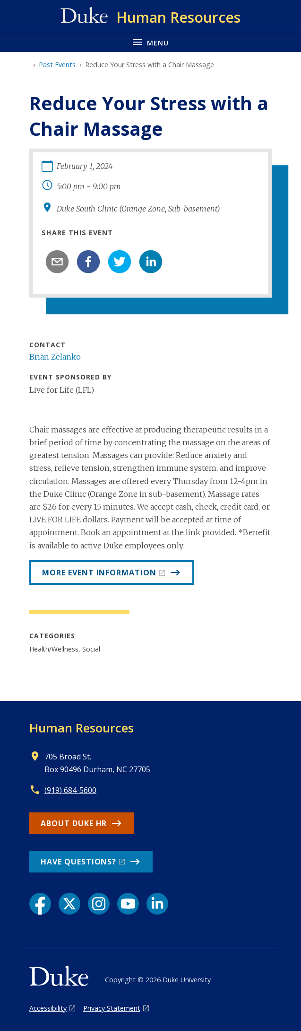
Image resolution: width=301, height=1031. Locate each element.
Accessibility (48, 1008)
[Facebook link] (40, 904)
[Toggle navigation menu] (150, 42)
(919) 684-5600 (70, 790)
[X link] (69, 904)
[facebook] (88, 261)
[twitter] (119, 261)
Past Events (57, 64)
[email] (57, 261)
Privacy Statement (111, 1008)
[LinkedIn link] (157, 904)
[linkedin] (151, 261)
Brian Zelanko (55, 356)
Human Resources (81, 727)
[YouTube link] (128, 904)
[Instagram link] (99, 904)
